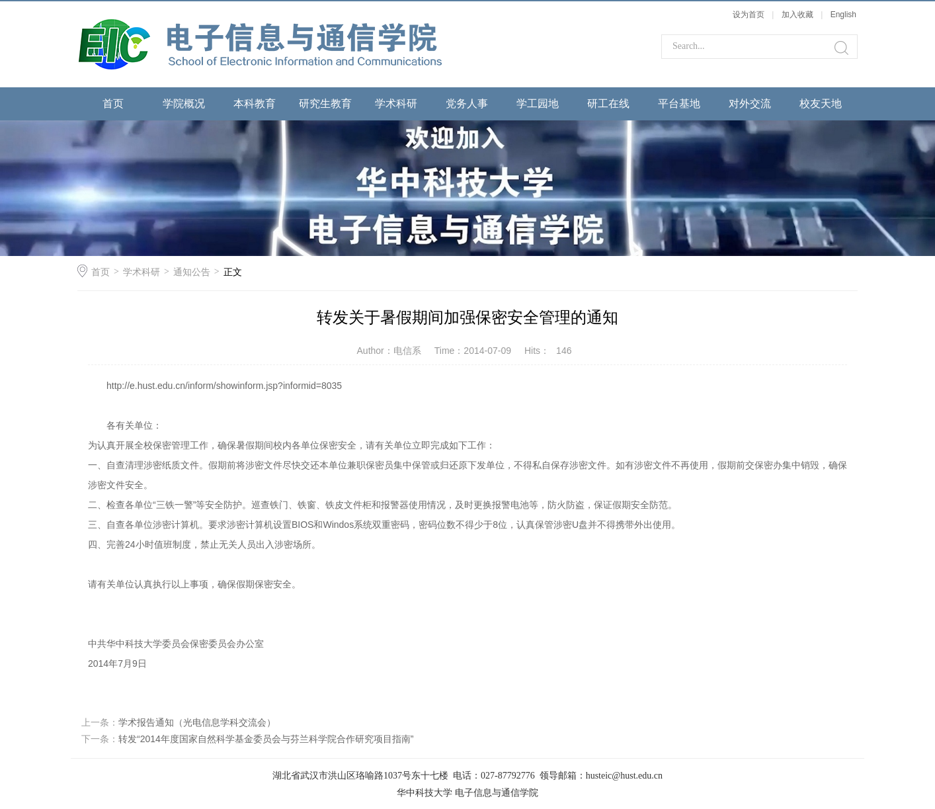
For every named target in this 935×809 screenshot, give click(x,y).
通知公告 (191, 272)
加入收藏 (797, 14)
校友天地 (820, 103)
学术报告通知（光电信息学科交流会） (197, 722)
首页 (113, 103)
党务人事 (467, 103)
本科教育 (254, 103)
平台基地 (679, 103)
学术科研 (396, 103)
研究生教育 (325, 103)
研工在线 (608, 103)
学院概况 (184, 103)
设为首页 (748, 14)
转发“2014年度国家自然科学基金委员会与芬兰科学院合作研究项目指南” (265, 739)
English (843, 14)
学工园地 (537, 103)
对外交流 (750, 103)
